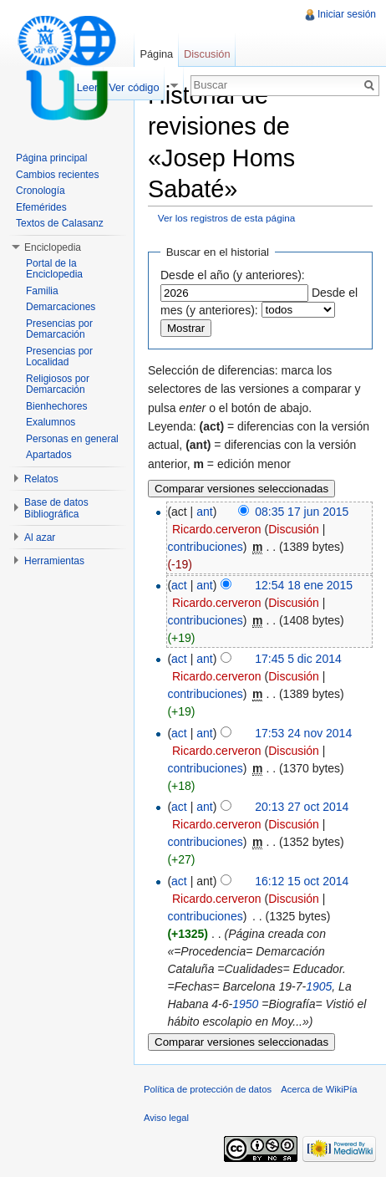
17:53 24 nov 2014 (303, 733)
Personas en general (72, 439)
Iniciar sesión (346, 14)
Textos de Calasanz (60, 223)
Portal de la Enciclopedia (54, 269)
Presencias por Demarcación (59, 329)
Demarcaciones (60, 307)
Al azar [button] (39, 537)
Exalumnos (50, 422)
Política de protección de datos (208, 1089)
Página (156, 54)
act (179, 585)
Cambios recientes (57, 175)
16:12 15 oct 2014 (301, 881)
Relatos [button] (41, 479)
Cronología (40, 190)
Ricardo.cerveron (217, 529)
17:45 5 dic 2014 (298, 658)
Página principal (51, 158)
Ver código (134, 87)
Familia (42, 291)
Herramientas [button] (54, 561)
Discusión (293, 529)
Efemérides (41, 207)
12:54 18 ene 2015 (304, 585)
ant (204, 511)
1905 (319, 986)
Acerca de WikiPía (319, 1089)
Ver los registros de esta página (227, 217)
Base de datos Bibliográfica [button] (56, 508)
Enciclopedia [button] (52, 247)
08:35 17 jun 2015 (301, 511)
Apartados (49, 455)
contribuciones (204, 546)
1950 (245, 1004)
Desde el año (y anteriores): (232, 275)
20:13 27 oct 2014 (301, 806)
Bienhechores (56, 406)
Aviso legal (166, 1118)
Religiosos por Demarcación (57, 384)
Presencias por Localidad (59, 357)
